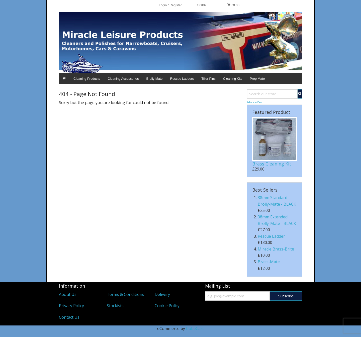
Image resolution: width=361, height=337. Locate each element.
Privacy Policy (71, 305)
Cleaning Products (86, 78)
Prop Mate (257, 78)
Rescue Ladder (271, 236)
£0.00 (233, 5)
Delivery (162, 294)
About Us (67, 294)
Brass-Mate (269, 262)
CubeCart (195, 328)
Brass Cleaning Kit (271, 164)
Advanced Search (256, 102)
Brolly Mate (154, 78)
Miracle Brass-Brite (276, 249)
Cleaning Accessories (123, 78)
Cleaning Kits (232, 78)
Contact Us (69, 317)
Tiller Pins (208, 78)
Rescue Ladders (182, 78)
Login (163, 5)
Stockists (115, 305)
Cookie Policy (167, 305)
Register (175, 5)
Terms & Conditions (125, 294)
